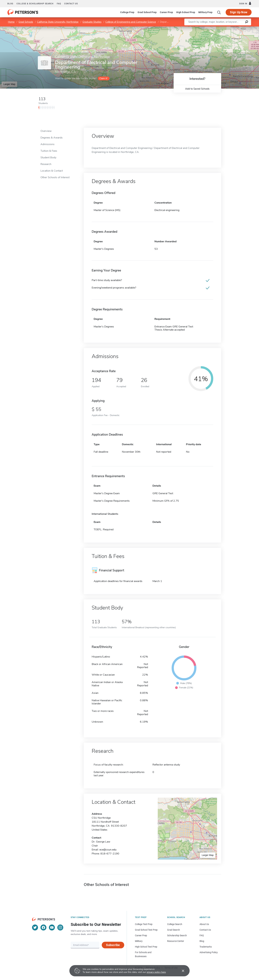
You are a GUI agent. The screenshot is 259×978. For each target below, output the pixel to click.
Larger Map (9, 84)
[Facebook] (43, 927)
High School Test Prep (146, 946)
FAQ (59, 3)
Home (11, 22)
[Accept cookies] (181, 970)
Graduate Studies (91, 22)
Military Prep (205, 12)
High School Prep (185, 12)
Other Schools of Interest (55, 177)
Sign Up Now (238, 12)
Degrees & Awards (51, 137)
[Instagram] (60, 927)
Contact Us (205, 929)
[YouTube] (52, 927)
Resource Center (175, 941)
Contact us (71, 3)
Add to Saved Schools (197, 88)
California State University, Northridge (57, 22)
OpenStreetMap (236, 28)
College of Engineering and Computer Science (130, 22)
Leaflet (219, 28)
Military (139, 941)
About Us (204, 924)
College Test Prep (143, 924)
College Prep (127, 12)
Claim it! (103, 78)
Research (45, 164)
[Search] (219, 12)
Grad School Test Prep (146, 929)
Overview (46, 131)
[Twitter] (35, 927)
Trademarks (206, 946)
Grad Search (173, 929)
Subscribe (113, 945)
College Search (174, 924)
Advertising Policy (209, 952)
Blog (10, 3)
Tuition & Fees (48, 151)
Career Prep (166, 12)
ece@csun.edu (107, 849)
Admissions (47, 144)
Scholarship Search (177, 935)
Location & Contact (51, 171)
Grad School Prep (147, 12)
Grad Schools (25, 22)
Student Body (48, 157)
